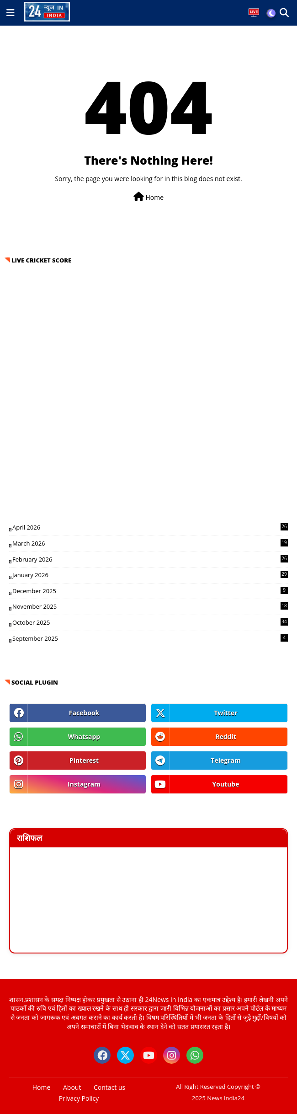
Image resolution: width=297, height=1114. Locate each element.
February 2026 (150, 559)
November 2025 (150, 606)
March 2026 (150, 543)
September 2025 (150, 638)
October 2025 (150, 622)
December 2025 (150, 591)
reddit (225, 736)
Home (148, 197)
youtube (225, 784)
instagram (84, 784)
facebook (84, 712)
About (72, 1087)
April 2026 (150, 527)
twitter (225, 712)
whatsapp (84, 736)
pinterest (84, 760)
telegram (225, 760)
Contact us (109, 1087)
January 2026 (150, 575)
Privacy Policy (79, 1098)
